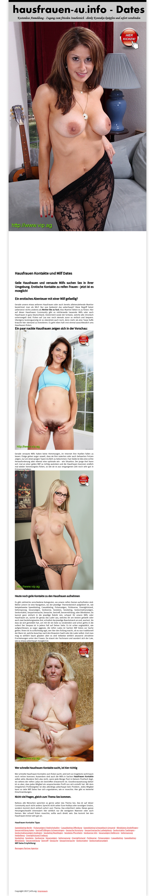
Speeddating (130, 838)
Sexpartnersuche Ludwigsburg (98, 830)
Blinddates (20, 840)
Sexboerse (39, 838)
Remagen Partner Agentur (26, 848)
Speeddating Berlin (23, 827)
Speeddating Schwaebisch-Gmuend (99, 827)
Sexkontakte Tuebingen (123, 830)
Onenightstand (78, 838)
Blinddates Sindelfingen (127, 827)
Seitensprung (64, 838)
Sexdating (19, 838)
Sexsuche (54, 840)
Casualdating (117, 838)
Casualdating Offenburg (71, 827)
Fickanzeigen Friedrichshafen (46, 827)
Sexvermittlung (33, 840)
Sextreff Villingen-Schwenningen (50, 830)
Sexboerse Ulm (90, 833)
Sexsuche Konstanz (74, 830)
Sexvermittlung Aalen (24, 830)
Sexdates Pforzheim (73, 833)
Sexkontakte (82, 840)
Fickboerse (92, 838)
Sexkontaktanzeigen (98, 840)
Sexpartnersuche (67, 840)
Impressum (43, 891)
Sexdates (29, 838)
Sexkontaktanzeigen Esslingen (28, 833)
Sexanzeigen (51, 838)
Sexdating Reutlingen (53, 833)
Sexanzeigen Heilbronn (109, 833)
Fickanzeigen (104, 838)
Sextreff (44, 840)
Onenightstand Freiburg (37, 835)
